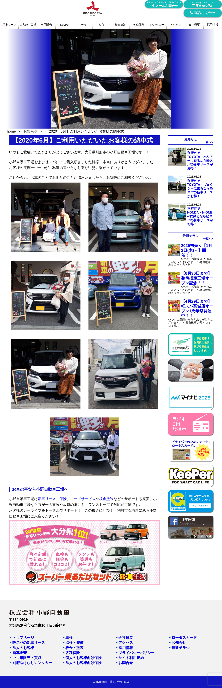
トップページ (23, 638)
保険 (63, 499)
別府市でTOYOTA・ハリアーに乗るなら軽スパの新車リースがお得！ (200, 160)
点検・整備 (74, 643)
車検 (83, 24)
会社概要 (194, 24)
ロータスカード (184, 638)
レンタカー (157, 24)
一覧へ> (208, 142)
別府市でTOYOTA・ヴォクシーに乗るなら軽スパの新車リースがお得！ (200, 188)
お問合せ (126, 663)
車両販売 (46, 24)
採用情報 (212, 24)
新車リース (9, 24)
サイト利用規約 (131, 658)
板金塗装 (120, 24)
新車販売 (19, 653)
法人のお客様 (27, 24)
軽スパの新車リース (28, 643)
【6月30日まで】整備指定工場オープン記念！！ (197, 278)
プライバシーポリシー (137, 653)
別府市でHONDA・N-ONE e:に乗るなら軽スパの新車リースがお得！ (200, 216)
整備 (101, 24)
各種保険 (138, 24)
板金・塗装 (74, 648)
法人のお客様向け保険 (83, 663)
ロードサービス (82, 499)
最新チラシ (181, 648)
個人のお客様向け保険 (83, 658)
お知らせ (30, 131)
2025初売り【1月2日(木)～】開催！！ (196, 250)
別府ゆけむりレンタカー (32, 663)
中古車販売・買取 (26, 658)
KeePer (64, 24)
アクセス (175, 24)
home (11, 131)
